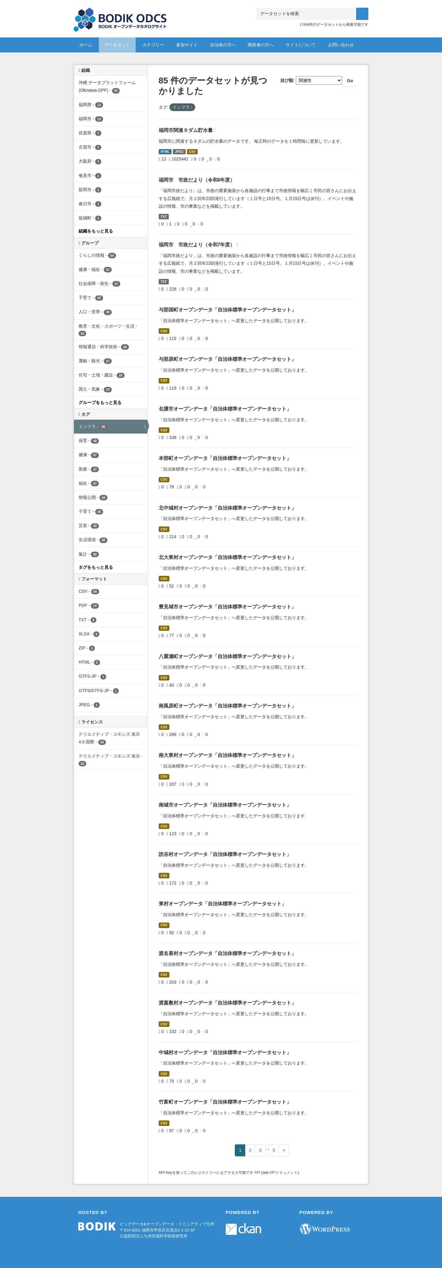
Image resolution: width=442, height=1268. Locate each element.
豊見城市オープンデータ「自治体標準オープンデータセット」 (227, 606)
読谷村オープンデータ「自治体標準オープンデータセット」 (225, 854)
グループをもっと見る (100, 402)
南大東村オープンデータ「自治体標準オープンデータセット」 (227, 755)
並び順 (286, 80)
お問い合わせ (341, 44)
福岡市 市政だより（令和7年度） (197, 244)
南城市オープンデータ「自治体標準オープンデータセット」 (225, 804)
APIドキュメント (283, 1172)
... (267, 1148)
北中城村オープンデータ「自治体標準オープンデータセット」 (227, 508)
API (257, 1172)
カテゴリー (153, 44)
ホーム (85, 44)
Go (350, 80)
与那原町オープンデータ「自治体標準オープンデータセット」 (227, 359)
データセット (117, 44)
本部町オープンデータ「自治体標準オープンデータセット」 (225, 458)
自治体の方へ (223, 44)
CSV (192, 151)
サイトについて (301, 44)
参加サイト (187, 44)
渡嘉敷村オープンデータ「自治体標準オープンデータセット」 (227, 1002)
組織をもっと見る (96, 231)
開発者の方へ (260, 44)
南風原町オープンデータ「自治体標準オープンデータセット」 (227, 705)
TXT (164, 216)
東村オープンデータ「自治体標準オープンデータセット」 (222, 903)
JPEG (179, 151)
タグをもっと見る (96, 567)
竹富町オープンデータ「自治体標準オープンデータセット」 (225, 1101)
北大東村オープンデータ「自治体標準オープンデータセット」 (227, 557)
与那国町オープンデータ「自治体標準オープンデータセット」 (227, 309)
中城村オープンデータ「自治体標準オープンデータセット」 (225, 1052)
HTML (165, 151)
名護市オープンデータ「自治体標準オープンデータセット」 (225, 408)
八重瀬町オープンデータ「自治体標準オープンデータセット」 (227, 656)
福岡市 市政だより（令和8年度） (197, 180)
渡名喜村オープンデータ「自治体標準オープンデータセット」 (227, 953)
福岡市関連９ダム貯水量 (186, 130)
